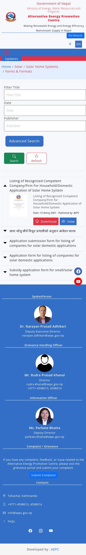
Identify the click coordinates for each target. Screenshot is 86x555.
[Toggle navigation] (6, 52)
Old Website (75, 35)
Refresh (36, 158)
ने (70, 44)
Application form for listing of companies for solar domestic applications (44, 257)
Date (7, 103)
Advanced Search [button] (24, 141)
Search (14, 158)
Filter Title (12, 87)
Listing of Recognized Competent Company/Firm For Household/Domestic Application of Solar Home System (41, 185)
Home (6, 66)
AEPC (55, 549)
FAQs (9, 522)
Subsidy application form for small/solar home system (41, 272)
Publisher (11, 118)
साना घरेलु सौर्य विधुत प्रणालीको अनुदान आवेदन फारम (43, 231)
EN (78, 44)
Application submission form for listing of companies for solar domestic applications (43, 243)
